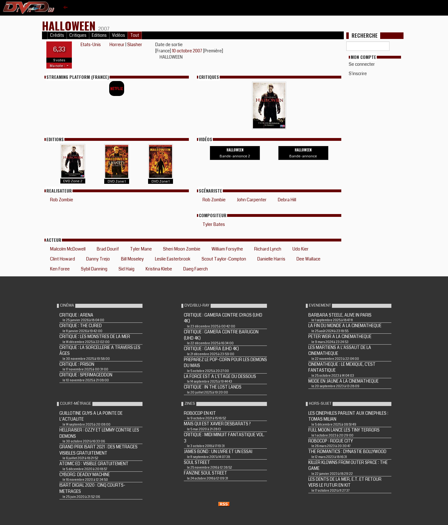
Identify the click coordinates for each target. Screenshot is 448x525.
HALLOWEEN (70, 25)
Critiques (77, 35)
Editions (99, 35)
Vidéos (118, 35)
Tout (134, 35)
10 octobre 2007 (187, 51)
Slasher (134, 44)
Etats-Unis (91, 44)
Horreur (117, 44)
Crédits (57, 35)
